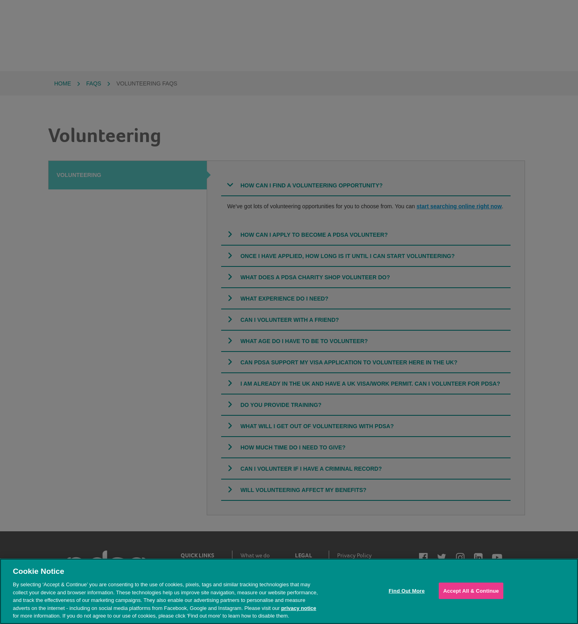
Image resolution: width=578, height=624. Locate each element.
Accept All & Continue (471, 590)
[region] (289, 591)
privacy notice (298, 608)
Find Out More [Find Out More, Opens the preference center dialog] (407, 590)
